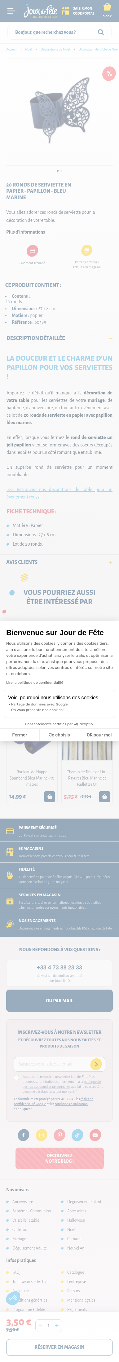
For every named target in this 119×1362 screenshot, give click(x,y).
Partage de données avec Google (39, 704)
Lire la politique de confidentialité (34, 682)
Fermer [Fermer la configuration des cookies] (19, 735)
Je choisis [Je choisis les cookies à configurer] (59, 735)
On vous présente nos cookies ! (37, 710)
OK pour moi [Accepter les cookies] (99, 735)
